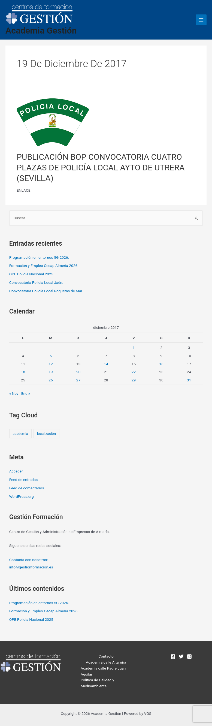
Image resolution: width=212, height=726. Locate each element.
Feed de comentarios (26, 488)
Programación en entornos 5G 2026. (39, 257)
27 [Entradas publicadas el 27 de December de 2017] (78, 380)
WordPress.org (21, 496)
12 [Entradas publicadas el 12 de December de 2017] (51, 364)
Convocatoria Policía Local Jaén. (36, 282)
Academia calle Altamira (106, 662)
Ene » (25, 393)
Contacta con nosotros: (28, 560)
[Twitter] (181, 656)
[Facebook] (173, 656)
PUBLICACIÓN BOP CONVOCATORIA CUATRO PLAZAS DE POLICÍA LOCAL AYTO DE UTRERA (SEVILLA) (101, 167)
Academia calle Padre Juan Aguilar (103, 671)
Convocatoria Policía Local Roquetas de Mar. (46, 291)
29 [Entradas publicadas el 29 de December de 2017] (134, 380)
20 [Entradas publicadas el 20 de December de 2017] (78, 372)
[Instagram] (189, 656)
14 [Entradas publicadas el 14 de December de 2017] (106, 364)
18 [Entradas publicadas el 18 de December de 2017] (23, 372)
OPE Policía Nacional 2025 (31, 274)
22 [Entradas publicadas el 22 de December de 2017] (134, 372)
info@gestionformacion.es (31, 567)
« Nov (14, 393)
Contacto (105, 656)
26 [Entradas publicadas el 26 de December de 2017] (51, 380)
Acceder (16, 471)
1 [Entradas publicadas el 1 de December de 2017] (134, 347)
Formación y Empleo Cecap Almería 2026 (43, 265)
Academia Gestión (41, 30)
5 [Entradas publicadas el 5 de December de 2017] (51, 356)
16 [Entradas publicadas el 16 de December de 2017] (161, 364)
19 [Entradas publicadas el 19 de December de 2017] (51, 372)
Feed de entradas (23, 479)
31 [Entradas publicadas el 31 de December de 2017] (189, 380)
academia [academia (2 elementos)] (20, 434)
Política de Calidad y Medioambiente (97, 683)
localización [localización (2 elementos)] (46, 434)
